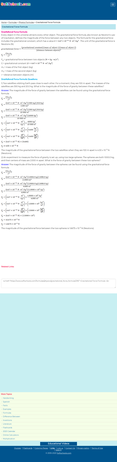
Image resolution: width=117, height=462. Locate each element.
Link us (60, 448)
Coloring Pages (41, 448)
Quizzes (17, 448)
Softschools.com (64, 453)
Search (59, 450)
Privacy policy (83, 448)
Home (4, 22)
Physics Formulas (26, 22)
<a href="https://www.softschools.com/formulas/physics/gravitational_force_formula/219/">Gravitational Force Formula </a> (58, 283)
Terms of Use (97, 448)
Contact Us (70, 448)
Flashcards (7, 428)
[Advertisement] (58, 248)
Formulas (12, 22)
